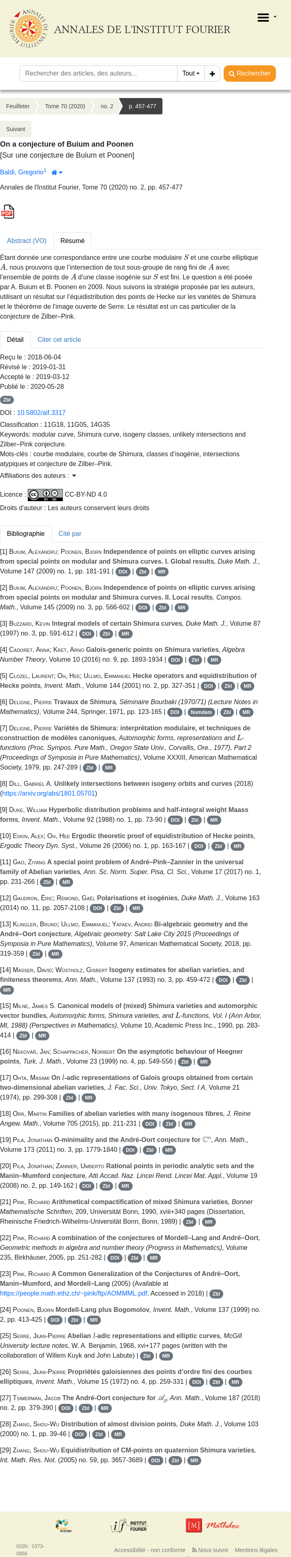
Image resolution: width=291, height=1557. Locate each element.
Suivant (15, 129)
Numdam (201, 712)
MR (162, 572)
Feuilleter (18, 106)
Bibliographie (26, 533)
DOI (122, 572)
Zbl (7, 400)
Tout (188, 73)
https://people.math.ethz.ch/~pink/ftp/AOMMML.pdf (73, 1293)
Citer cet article (59, 339)
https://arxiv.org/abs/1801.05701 (48, 793)
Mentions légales (256, 1550)
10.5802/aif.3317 (41, 412)
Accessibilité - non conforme (150, 1550)
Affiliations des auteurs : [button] (38, 475)
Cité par (70, 533)
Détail (15, 339)
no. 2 (107, 106)
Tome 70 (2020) (65, 106)
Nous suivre (210, 1550)
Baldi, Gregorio (22, 172)
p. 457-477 (142, 106)
